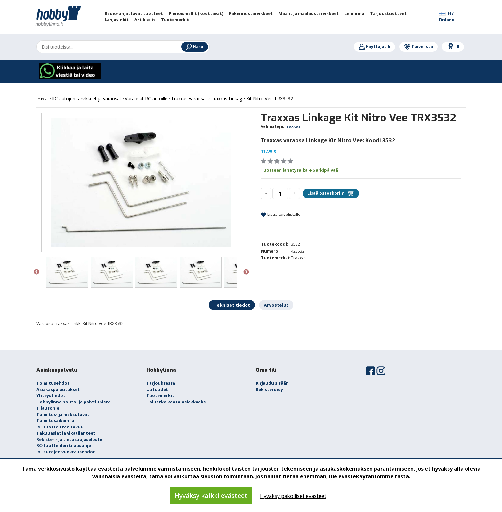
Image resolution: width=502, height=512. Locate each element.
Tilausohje (47, 408)
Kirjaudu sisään (272, 383)
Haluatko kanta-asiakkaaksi (176, 402)
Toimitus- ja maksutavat (62, 414)
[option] (141, 182)
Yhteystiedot (50, 395)
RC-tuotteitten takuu (60, 427)
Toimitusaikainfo (55, 420)
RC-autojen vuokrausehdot (65, 452)
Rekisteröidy (269, 389)
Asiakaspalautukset (58, 389)
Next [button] (246, 272)
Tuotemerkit (160, 395)
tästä (402, 476)
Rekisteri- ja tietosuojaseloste (69, 439)
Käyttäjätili (374, 46)
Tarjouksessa (160, 383)
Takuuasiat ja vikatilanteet (65, 433)
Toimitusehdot (52, 383)
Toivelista (418, 46)
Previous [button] (36, 272)
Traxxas (293, 126)
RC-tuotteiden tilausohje (63, 445)
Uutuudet (157, 389)
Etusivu (43, 98)
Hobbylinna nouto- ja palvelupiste (73, 402)
